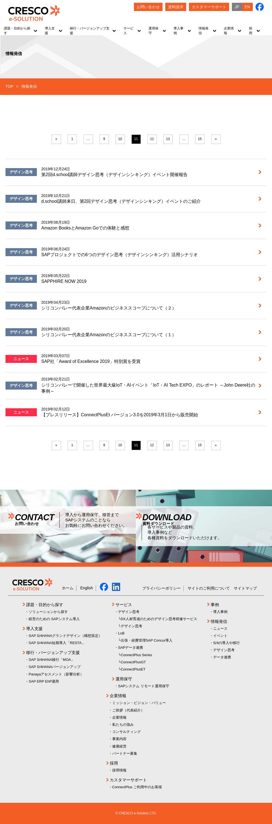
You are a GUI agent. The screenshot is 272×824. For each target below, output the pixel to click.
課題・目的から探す (44, 604)
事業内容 (119, 739)
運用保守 (124, 679)
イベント (220, 636)
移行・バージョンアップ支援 (53, 652)
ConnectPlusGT (133, 662)
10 (120, 139)
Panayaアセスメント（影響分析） (56, 674)
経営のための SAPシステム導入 (54, 619)
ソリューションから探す (48, 612)
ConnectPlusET (133, 669)
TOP (9, 86)
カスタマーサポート (128, 780)
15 (200, 139)
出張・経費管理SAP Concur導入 (146, 640)
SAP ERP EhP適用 (44, 681)
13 (168, 139)
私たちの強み (123, 724)
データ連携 (222, 657)
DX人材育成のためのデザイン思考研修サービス (159, 619)
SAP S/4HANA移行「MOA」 (52, 660)
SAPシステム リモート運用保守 (143, 686)
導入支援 (34, 628)
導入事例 (220, 612)
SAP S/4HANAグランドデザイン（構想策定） (65, 636)
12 (152, 139)
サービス (124, 604)
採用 (114, 763)
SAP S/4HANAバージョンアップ (55, 667)
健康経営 (119, 746)
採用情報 (119, 770)
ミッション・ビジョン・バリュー (139, 703)
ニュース (21, 359)
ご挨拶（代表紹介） (128, 710)
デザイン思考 (21, 172)
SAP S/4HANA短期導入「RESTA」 (57, 643)
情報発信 (219, 621)
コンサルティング (126, 732)
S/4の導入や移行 (226, 643)
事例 (215, 604)
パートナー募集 (124, 753)
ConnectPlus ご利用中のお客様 (137, 787)
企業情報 (118, 695)
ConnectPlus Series (136, 655)
